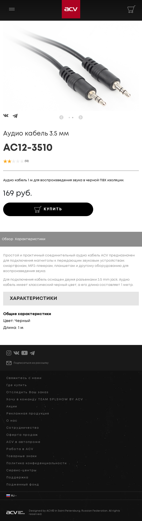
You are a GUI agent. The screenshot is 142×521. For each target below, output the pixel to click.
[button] (69, 117)
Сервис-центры (21, 470)
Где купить (16, 385)
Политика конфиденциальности (36, 463)
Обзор (7, 239)
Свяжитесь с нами (24, 378)
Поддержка (17, 477)
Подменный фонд (22, 484)
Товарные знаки (21, 456)
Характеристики (30, 239)
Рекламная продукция (27, 413)
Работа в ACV (20, 449)
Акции (11, 406)
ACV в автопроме (23, 442)
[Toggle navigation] (11, 9)
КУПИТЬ (48, 209)
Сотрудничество (22, 427)
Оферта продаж (22, 435)
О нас (11, 420)
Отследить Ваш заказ (27, 392)
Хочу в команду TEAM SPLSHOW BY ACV (44, 399)
